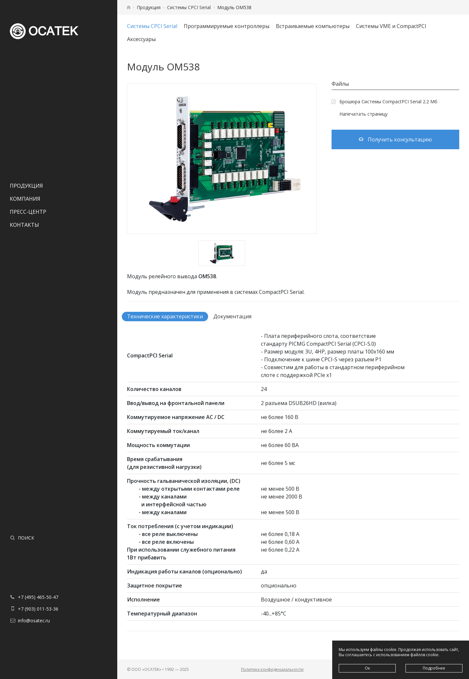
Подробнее (434, 668)
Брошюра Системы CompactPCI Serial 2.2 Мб (384, 101)
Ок (367, 668)
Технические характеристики (165, 316)
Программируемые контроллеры (226, 26)
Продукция (26, 185)
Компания (25, 198)
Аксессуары (141, 39)
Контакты (24, 224)
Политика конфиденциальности (272, 669)
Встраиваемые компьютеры (312, 26)
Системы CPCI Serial (189, 7)
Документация (232, 316)
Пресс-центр (28, 211)
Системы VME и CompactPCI (391, 26)
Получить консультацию (395, 139)
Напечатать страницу (360, 114)
